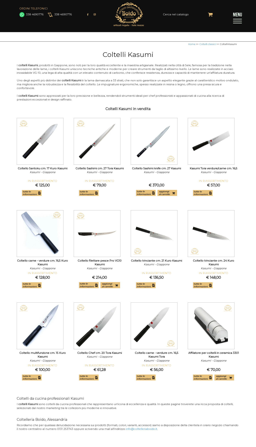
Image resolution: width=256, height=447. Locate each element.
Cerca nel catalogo (176, 14)
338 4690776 (31, 14)
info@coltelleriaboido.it (141, 429)
